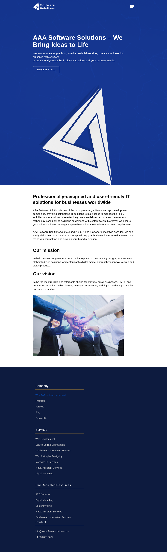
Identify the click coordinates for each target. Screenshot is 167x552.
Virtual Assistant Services (48, 467)
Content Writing (43, 505)
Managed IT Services (46, 462)
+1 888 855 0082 (44, 537)
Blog (37, 412)
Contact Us (41, 418)
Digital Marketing (44, 473)
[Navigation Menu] (132, 6)
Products (40, 401)
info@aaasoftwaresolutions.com (52, 531)
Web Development (45, 439)
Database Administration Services (53, 450)
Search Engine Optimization (50, 444)
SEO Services (42, 494)
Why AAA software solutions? (50, 395)
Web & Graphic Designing (49, 456)
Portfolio (39, 406)
